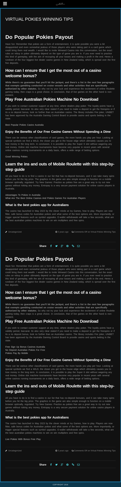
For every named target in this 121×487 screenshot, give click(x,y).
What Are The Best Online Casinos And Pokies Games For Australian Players (45, 198)
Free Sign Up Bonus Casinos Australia (25, 347)
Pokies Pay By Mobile (16, 353)
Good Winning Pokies (16, 156)
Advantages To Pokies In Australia (22, 195)
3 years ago (63, 232)
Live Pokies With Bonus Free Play (23, 439)
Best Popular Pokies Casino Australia (24, 125)
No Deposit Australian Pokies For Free (25, 350)
